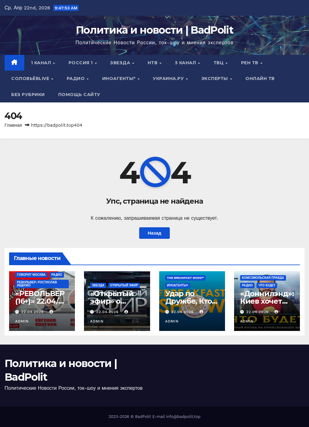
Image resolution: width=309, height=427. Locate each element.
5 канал (186, 62)
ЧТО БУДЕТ (266, 285)
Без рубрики (28, 94)
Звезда (121, 62)
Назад (154, 233)
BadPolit (143, 416)
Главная (13, 125)
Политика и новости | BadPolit (154, 30)
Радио (76, 78)
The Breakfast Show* (185, 277)
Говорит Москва (31, 274)
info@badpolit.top (183, 416)
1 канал (41, 62)
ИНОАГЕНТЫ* (119, 78)
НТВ (153, 62)
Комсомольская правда (263, 277)
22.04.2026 (33, 312)
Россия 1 (81, 62)
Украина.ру (169, 78)
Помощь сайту (79, 94)
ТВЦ (219, 62)
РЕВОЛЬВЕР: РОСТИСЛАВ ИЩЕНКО (37, 284)
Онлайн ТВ (260, 78)
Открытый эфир (124, 285)
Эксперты (215, 78)
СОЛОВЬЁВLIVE (31, 78)
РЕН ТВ (250, 62)
